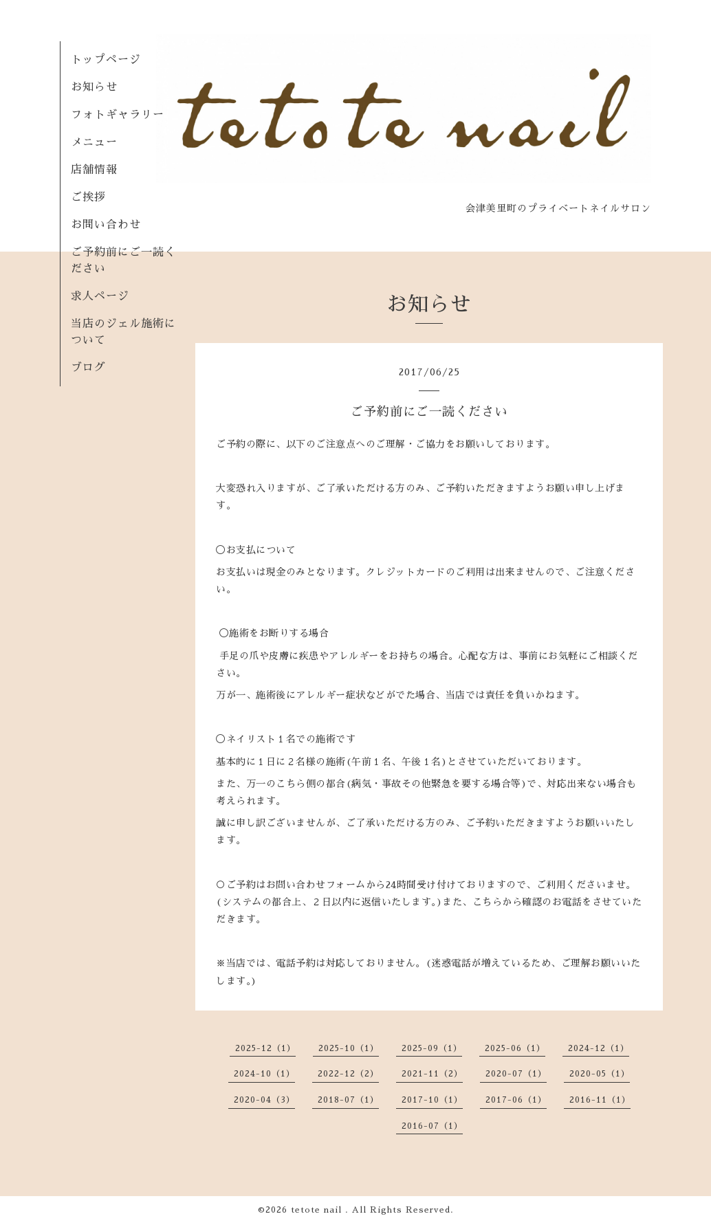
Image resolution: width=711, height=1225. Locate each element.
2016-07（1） (432, 1126)
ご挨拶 (88, 197)
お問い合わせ (106, 224)
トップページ (106, 59)
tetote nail (318, 1210)
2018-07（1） (348, 1100)
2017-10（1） (432, 1100)
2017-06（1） (516, 1100)
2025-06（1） (515, 1048)
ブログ (88, 367)
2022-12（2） (348, 1074)
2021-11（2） (432, 1074)
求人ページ (100, 296)
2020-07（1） (516, 1074)
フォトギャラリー (117, 114)
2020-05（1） (599, 1074)
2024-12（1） (598, 1048)
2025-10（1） (348, 1048)
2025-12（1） (265, 1048)
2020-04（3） (264, 1100)
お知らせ (94, 87)
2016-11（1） (600, 1100)
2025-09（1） (432, 1048)
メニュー (94, 142)
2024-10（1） (264, 1074)
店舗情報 (94, 169)
